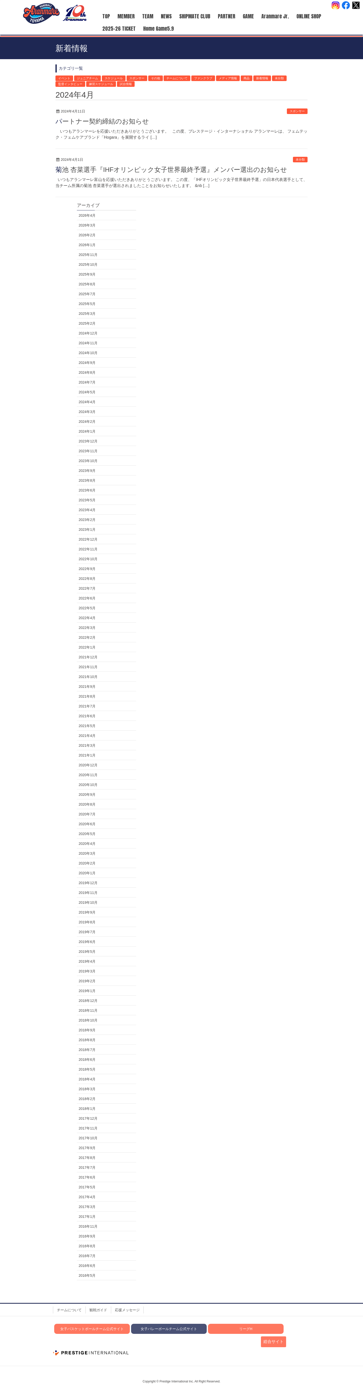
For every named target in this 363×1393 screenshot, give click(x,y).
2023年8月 (87, 480)
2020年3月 (87, 853)
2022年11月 (88, 549)
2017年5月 (87, 1187)
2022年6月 (87, 598)
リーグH (245, 1329)
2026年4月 (87, 215)
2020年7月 (87, 814)
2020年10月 (88, 785)
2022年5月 (87, 608)
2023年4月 (87, 510)
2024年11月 (88, 343)
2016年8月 (87, 1246)
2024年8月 (87, 372)
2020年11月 (88, 775)
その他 (155, 78)
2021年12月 (88, 657)
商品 (247, 78)
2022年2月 (87, 637)
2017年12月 (88, 1118)
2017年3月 (87, 1207)
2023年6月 (87, 490)
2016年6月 (87, 1266)
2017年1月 (87, 1217)
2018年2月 (87, 1099)
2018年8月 (87, 1040)
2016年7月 (87, 1256)
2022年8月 (87, 579)
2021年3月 (87, 745)
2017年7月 (87, 1167)
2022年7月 (87, 588)
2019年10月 (88, 902)
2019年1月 (87, 991)
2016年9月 (87, 1236)
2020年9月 (87, 795)
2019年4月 (87, 961)
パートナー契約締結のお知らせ (102, 121)
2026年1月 (87, 245)
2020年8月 (87, 804)
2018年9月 (87, 1030)
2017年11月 (88, 1128)
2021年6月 (87, 716)
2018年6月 (87, 1060)
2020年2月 (87, 863)
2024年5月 (87, 392)
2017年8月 (87, 1158)
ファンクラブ (203, 78)
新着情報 (262, 78)
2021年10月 (88, 677)
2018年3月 (87, 1089)
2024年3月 (87, 412)
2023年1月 (87, 530)
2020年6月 (87, 824)
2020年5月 (87, 834)
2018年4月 (87, 1079)
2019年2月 (87, 981)
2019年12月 (88, 883)
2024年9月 (87, 363)
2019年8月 (87, 922)
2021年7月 (87, 706)
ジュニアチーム (87, 78)
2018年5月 (87, 1069)
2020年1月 (87, 873)
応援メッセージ (127, 1310)
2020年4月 (87, 844)
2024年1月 (87, 431)
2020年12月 (88, 765)
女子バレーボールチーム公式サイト (169, 1329)
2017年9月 (87, 1148)
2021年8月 (87, 696)
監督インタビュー (70, 84)
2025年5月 (87, 304)
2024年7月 (87, 382)
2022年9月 (87, 569)
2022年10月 (88, 559)
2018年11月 (88, 1010)
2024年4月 (87, 402)
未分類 (279, 78)
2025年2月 (87, 323)
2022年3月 (87, 628)
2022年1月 (87, 647)
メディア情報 (228, 78)
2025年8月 (87, 284)
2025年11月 (88, 255)
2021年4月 (87, 736)
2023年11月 (88, 451)
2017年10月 (88, 1138)
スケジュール (114, 78)
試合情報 (126, 84)
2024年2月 (87, 422)
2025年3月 (87, 314)
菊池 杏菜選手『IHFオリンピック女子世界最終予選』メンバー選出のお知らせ (171, 169)
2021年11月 (88, 667)
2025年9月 (87, 274)
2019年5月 (87, 952)
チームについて (177, 78)
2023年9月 (87, 471)
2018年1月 (87, 1109)
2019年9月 (87, 912)
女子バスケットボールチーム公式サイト (92, 1329)
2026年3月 (87, 225)
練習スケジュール (101, 84)
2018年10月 (88, 1020)
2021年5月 (87, 726)
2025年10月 (88, 264)
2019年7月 (87, 932)
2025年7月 (87, 294)
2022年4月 (87, 618)
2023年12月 (88, 441)
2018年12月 (88, 1001)
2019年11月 (88, 893)
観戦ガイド (98, 1310)
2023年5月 (87, 500)
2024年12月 (88, 333)
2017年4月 (87, 1197)
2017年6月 (87, 1177)
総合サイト (273, 1341)
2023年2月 (87, 520)
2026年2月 (87, 235)
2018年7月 (87, 1050)
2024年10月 (88, 353)
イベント (64, 78)
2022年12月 (88, 539)
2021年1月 (87, 755)
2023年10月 (88, 461)
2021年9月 (87, 687)
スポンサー (136, 78)
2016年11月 (88, 1226)
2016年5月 (87, 1275)
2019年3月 (87, 971)
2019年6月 (87, 942)
